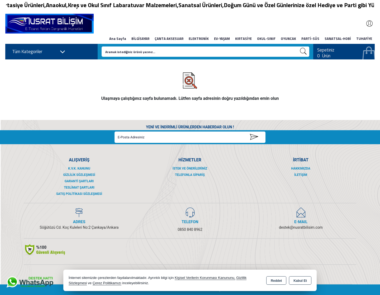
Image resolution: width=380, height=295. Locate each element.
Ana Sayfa (117, 38)
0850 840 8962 (190, 229)
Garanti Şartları (79, 181)
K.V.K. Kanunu (79, 168)
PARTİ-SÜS (310, 38)
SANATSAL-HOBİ (338, 38)
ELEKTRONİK (199, 38)
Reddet (276, 281)
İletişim (300, 175)
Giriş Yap (366, 23)
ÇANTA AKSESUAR (169, 38)
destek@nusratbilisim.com (301, 227)
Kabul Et (300, 281)
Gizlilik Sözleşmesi (79, 175)
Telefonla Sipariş (190, 175)
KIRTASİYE (243, 38)
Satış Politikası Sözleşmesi (79, 194)
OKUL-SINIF (266, 38)
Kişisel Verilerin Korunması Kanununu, (205, 278)
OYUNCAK (288, 38)
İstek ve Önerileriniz (190, 168)
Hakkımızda (300, 168)
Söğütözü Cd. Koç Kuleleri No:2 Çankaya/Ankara (79, 227)
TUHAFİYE (364, 38)
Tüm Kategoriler (38, 52)
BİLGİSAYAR (140, 38)
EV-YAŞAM (222, 38)
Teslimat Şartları (79, 187)
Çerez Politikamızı (107, 283)
